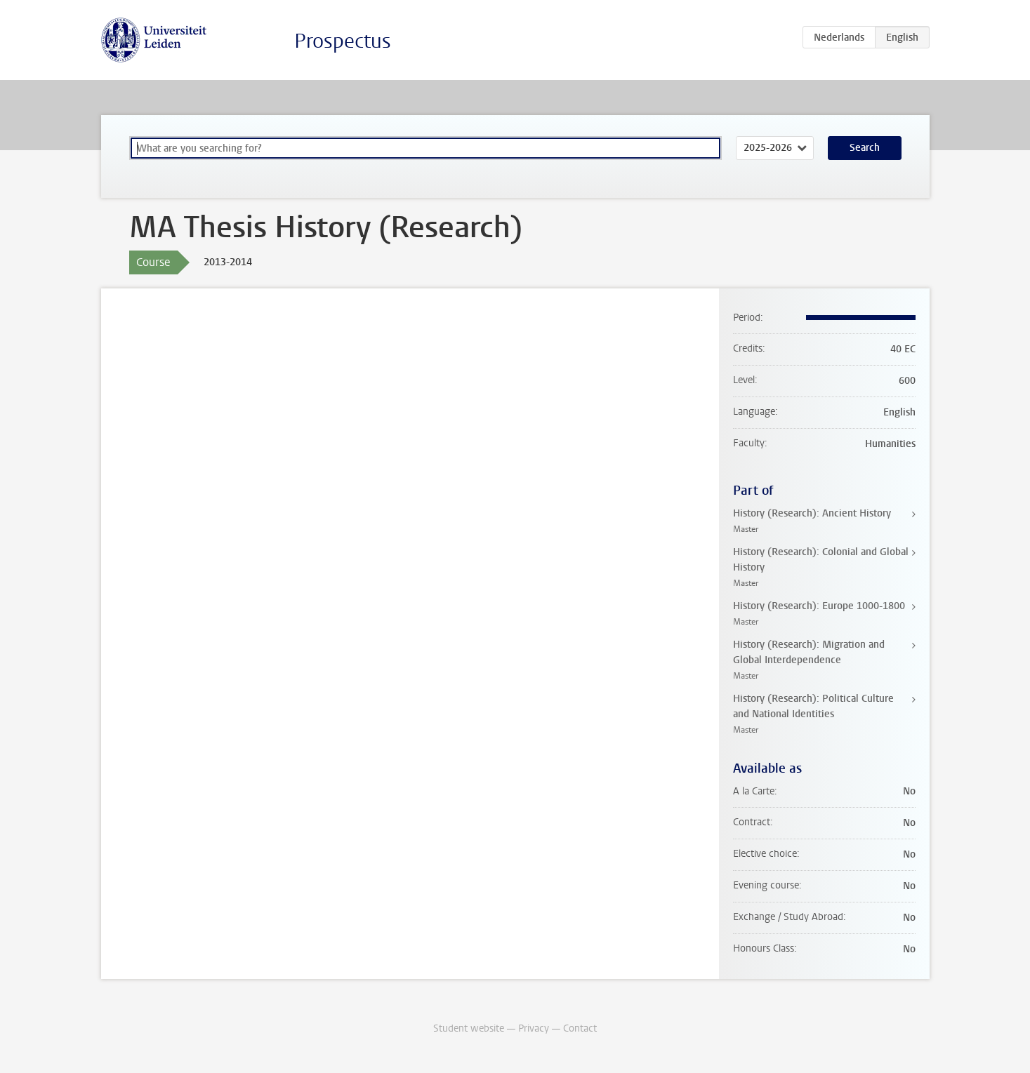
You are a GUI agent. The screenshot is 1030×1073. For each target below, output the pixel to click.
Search (865, 147)
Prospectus (342, 41)
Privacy (533, 1028)
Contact (580, 1028)
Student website (468, 1028)
